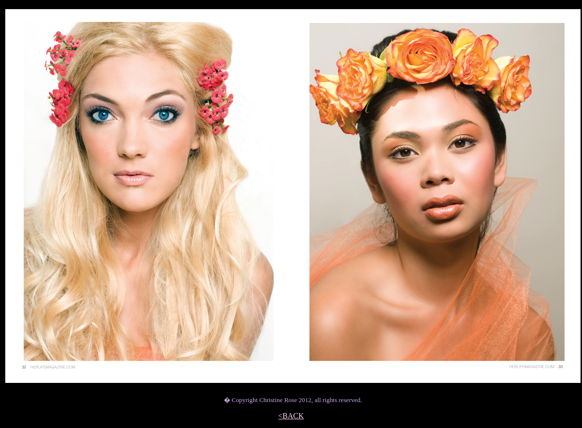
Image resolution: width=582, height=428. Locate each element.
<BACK (290, 416)
